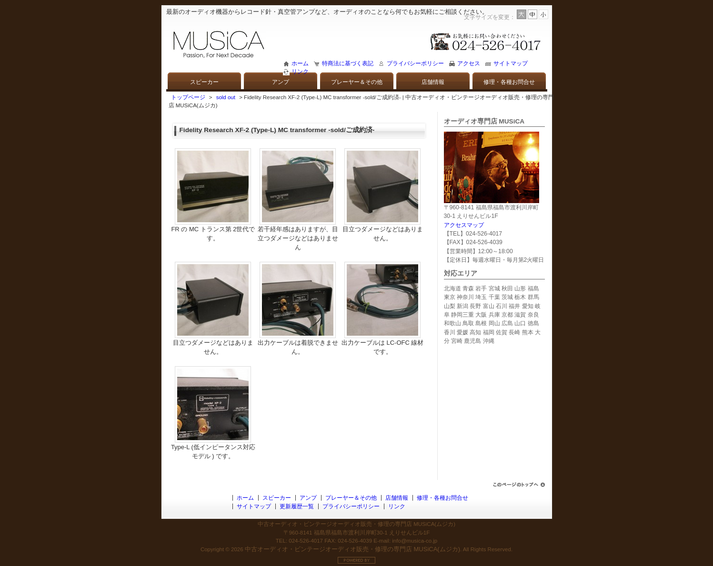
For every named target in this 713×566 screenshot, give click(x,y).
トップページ (188, 97)
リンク (300, 71)
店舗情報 (433, 82)
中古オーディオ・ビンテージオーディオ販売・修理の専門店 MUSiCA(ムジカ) (352, 549)
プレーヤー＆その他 (356, 82)
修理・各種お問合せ (509, 82)
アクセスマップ (464, 225)
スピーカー (204, 82)
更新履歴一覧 (297, 506)
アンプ (280, 82)
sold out (225, 97)
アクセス (468, 63)
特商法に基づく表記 (347, 63)
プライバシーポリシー (415, 63)
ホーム (300, 63)
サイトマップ (510, 63)
